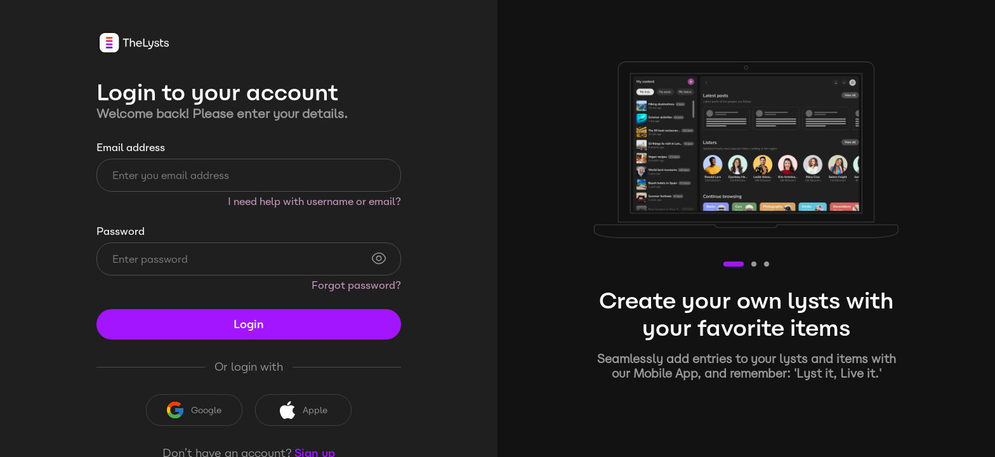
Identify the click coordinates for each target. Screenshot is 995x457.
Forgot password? (356, 285)
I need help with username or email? (314, 201)
